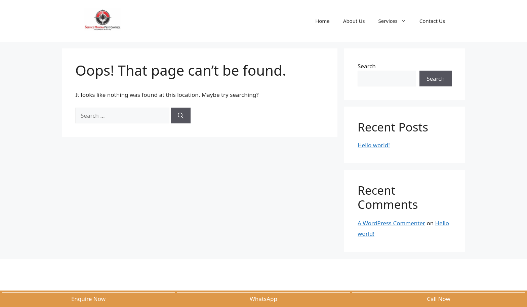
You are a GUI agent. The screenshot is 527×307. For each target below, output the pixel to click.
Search (367, 66)
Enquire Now (88, 299)
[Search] (181, 116)
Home (322, 20)
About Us (354, 20)
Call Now (438, 299)
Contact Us (432, 20)
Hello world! (374, 145)
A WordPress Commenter (391, 223)
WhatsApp (263, 299)
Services (395, 21)
